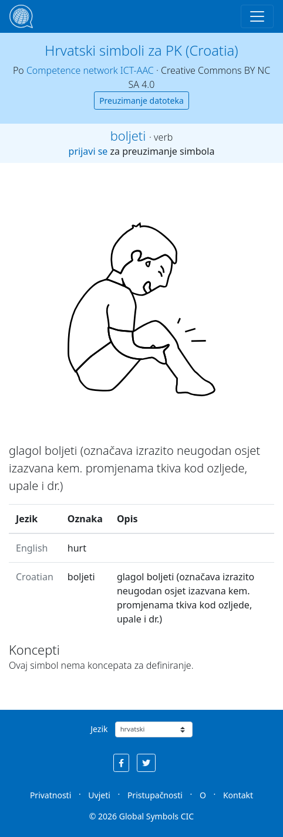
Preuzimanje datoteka (141, 100)
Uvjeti (99, 795)
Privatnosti (50, 795)
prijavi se (88, 151)
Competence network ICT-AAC (90, 70)
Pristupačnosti (155, 795)
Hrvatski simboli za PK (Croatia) (141, 50)
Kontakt (238, 795)
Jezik (98, 728)
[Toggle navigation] (257, 16)
